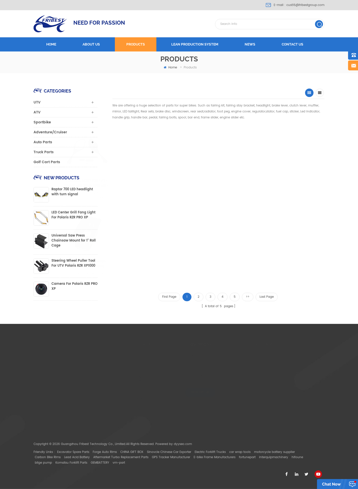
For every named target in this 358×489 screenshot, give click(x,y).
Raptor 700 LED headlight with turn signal (72, 192)
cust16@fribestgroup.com (305, 5)
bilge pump (43, 462)
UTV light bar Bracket (241, 418)
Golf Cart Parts (47, 162)
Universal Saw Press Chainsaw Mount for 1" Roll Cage (73, 240)
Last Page (267, 296)
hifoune (297, 457)
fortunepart (247, 457)
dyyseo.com (183, 444)
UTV (37, 102)
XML (170, 402)
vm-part (119, 462)
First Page (169, 296)
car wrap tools (240, 452)
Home (51, 44)
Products (135, 44)
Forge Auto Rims (105, 452)
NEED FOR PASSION (99, 22)
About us (91, 44)
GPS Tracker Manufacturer (171, 457)
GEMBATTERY (100, 462)
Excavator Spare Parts (73, 452)
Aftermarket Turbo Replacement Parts (120, 457)
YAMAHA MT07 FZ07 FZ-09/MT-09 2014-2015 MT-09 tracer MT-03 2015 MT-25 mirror (137, 183)
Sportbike (42, 122)
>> (247, 296)
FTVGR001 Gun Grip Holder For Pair (239, 183)
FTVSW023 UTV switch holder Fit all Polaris (150, 264)
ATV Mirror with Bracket (243, 426)
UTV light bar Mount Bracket (247, 410)
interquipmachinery (273, 457)
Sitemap (173, 394)
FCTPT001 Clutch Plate (194, 261)
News (250, 44)
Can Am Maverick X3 (241, 402)
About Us (174, 363)
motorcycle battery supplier (274, 452)
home (170, 67)
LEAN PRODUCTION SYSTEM (194, 44)
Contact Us (175, 379)
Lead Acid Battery (77, 457)
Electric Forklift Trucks (210, 452)
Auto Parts (43, 142)
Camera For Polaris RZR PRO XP (74, 287)
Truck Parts (44, 152)
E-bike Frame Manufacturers (214, 457)
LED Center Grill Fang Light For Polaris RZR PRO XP (73, 215)
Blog (170, 387)
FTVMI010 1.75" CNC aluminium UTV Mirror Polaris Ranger (189, 183)
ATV (37, 112)
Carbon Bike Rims (48, 457)
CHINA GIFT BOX (131, 452)
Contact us (292, 44)
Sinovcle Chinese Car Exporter (169, 452)
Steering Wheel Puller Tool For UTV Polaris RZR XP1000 (73, 263)
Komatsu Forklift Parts (71, 462)
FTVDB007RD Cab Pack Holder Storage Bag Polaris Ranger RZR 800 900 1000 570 (287, 183)
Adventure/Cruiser (50, 132)
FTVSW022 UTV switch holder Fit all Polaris (109, 264)
